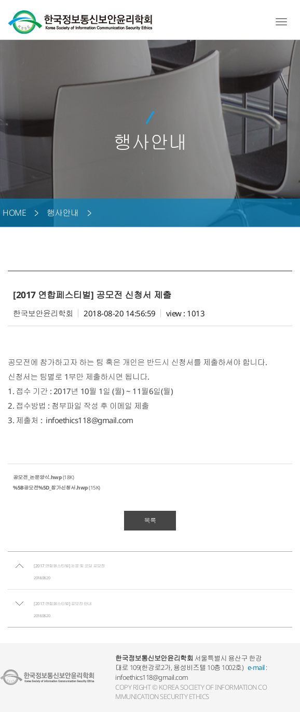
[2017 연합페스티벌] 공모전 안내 (62, 603)
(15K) (56, 487)
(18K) (43, 477)
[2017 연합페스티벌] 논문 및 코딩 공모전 (69, 565)
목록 (150, 520)
